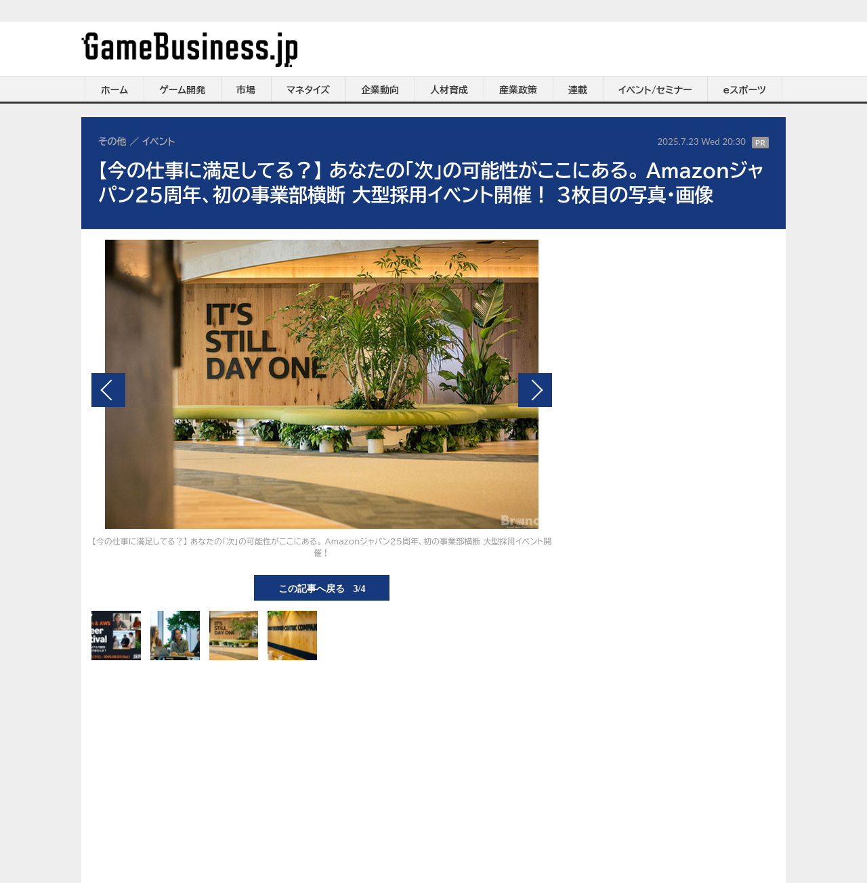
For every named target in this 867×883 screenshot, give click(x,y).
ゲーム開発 (182, 90)
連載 (577, 90)
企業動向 (380, 90)
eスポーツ (744, 90)
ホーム (114, 90)
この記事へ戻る (322, 588)
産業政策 (518, 90)
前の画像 (108, 390)
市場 (245, 90)
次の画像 (535, 390)
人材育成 (449, 90)
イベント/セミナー (655, 90)
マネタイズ (308, 90)
